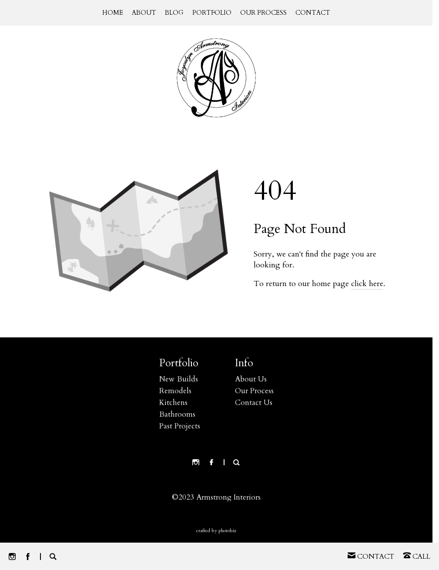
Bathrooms (177, 415)
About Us (251, 380)
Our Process (254, 392)
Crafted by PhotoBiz (216, 530)
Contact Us (253, 404)
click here (367, 283)
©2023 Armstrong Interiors (216, 498)
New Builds (178, 380)
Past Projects (179, 427)
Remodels (175, 392)
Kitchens (173, 404)
